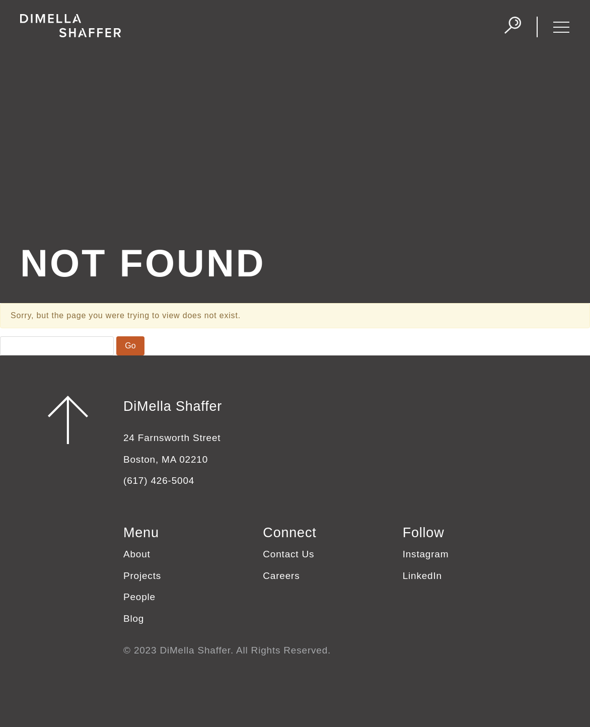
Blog (133, 618)
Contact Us (288, 554)
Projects (142, 575)
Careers (281, 575)
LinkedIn (422, 575)
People (139, 597)
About (137, 554)
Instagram (426, 554)
